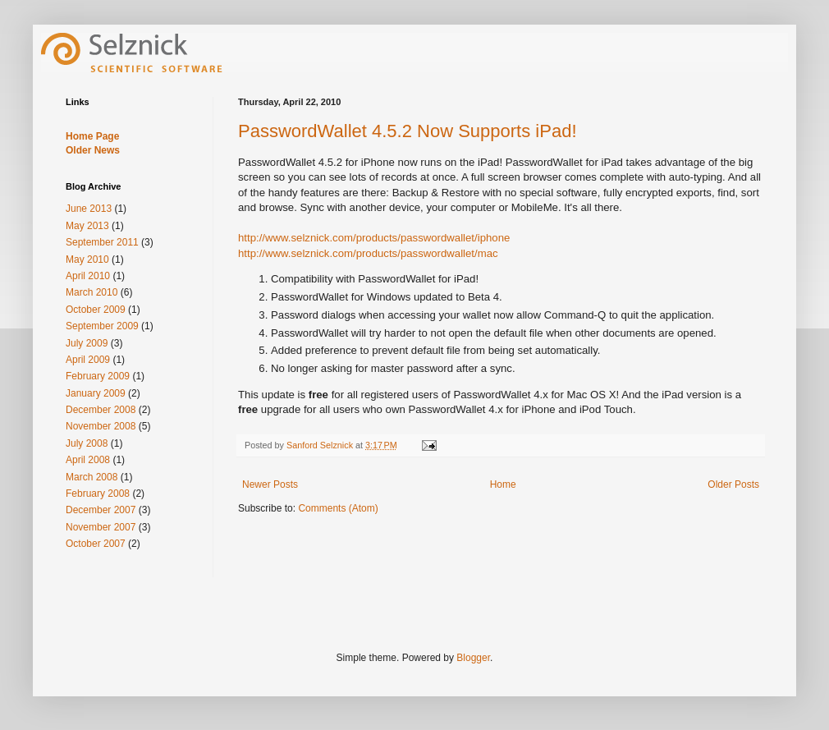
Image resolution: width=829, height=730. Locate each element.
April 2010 (88, 276)
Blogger (473, 657)
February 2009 (98, 376)
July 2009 (87, 343)
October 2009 (96, 309)
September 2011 (102, 242)
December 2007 (100, 510)
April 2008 (88, 460)
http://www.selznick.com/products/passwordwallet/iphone (374, 238)
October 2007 (96, 543)
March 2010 (91, 292)
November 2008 (100, 426)
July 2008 (87, 443)
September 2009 (102, 326)
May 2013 (87, 226)
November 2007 (100, 527)
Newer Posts (270, 484)
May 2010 (87, 259)
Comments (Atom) (338, 508)
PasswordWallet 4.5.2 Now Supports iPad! (407, 131)
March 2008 (91, 477)
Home (503, 484)
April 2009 (88, 359)
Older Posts (733, 484)
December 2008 (100, 410)
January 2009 (96, 393)
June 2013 (89, 208)
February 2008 (98, 493)
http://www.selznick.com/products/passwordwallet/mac (368, 253)
